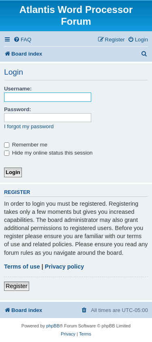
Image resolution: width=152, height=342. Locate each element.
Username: (18, 89)
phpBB (53, 325)
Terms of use (22, 266)
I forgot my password (29, 126)
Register (17, 286)
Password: (17, 109)
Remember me (25, 145)
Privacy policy (64, 266)
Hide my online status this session (48, 153)
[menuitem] (22, 39)
